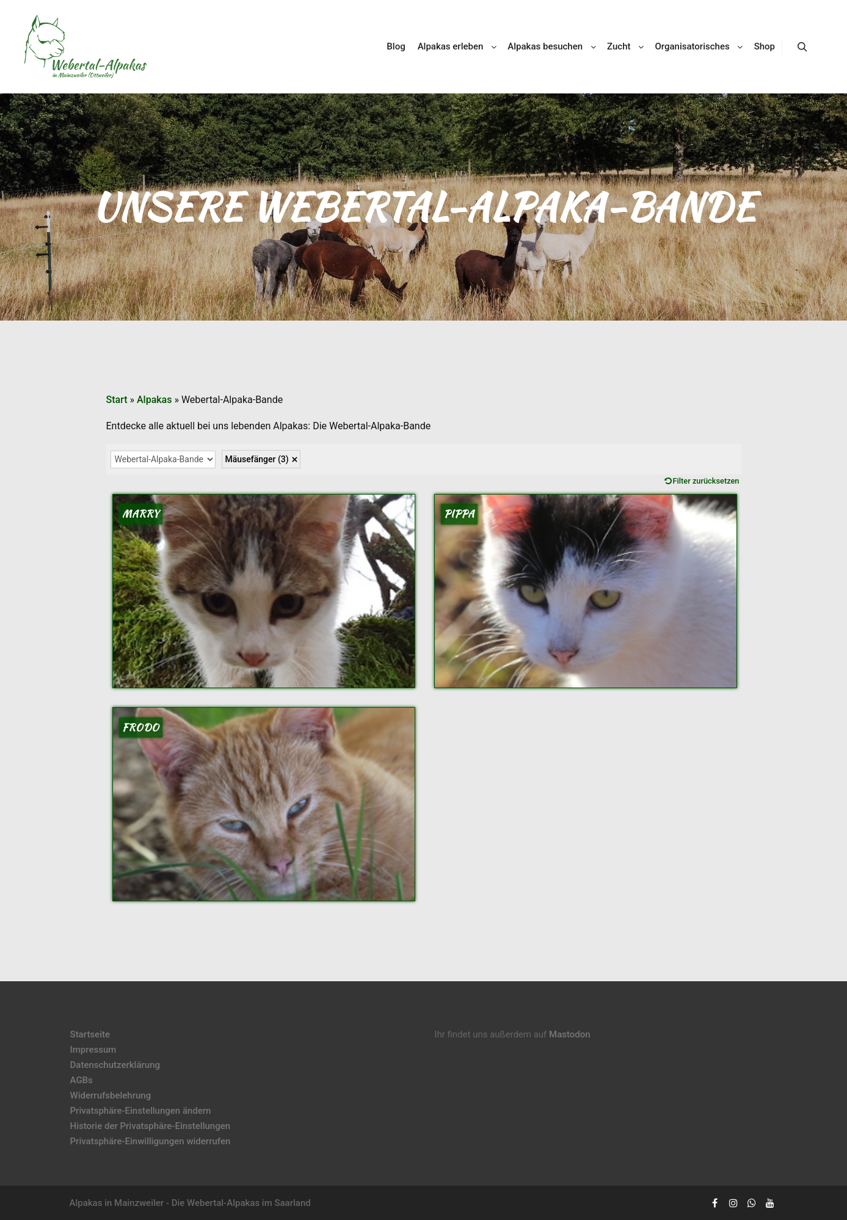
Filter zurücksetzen (706, 480)
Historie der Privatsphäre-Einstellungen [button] (150, 1125)
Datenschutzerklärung (115, 1064)
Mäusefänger (257, 459)
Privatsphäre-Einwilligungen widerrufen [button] (150, 1141)
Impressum (93, 1049)
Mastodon (570, 1034)
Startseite (90, 1034)
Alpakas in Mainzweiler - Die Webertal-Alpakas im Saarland (190, 1202)
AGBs (81, 1080)
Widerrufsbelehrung (110, 1095)
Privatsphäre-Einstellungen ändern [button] (140, 1110)
